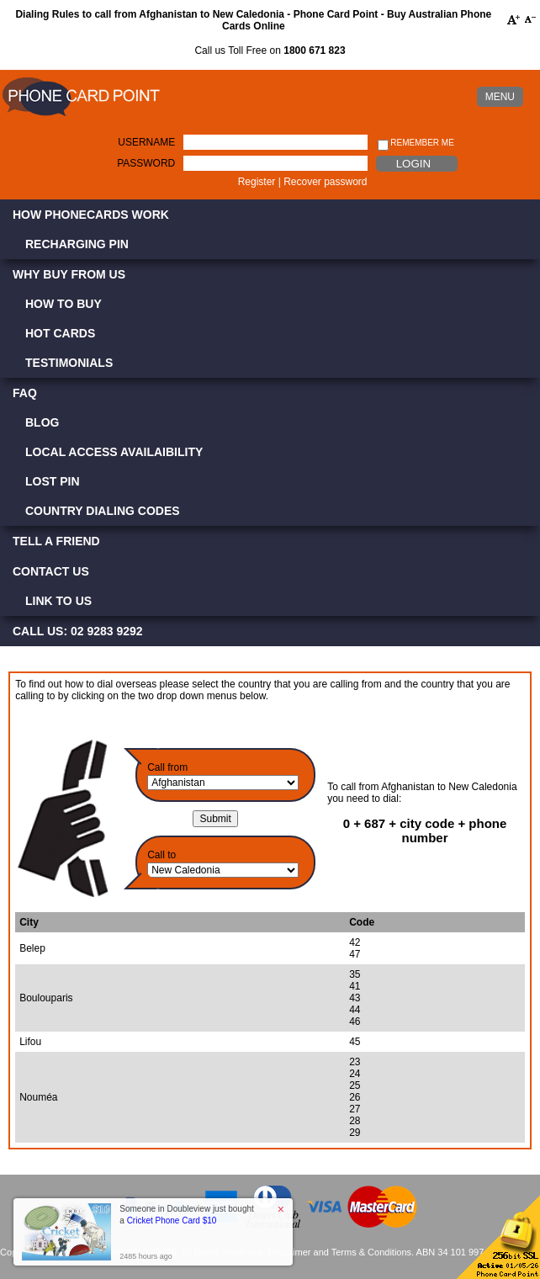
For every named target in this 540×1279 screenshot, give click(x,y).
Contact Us (51, 571)
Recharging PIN (77, 244)
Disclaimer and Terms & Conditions (339, 1252)
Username (146, 142)
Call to (161, 855)
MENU (500, 97)
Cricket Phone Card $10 (172, 1220)
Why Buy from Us (69, 274)
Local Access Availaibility (114, 452)
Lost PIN (52, 481)
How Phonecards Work (91, 214)
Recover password (325, 182)
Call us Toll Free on (269, 50)
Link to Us (58, 601)
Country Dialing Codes (102, 510)
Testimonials (69, 362)
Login (413, 163)
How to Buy (63, 303)
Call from (167, 767)
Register (257, 182)
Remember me (416, 143)
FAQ (25, 393)
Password (146, 163)
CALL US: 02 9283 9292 (78, 631)
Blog (42, 422)
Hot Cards (60, 333)
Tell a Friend (56, 541)
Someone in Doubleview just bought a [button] (186, 1214)
